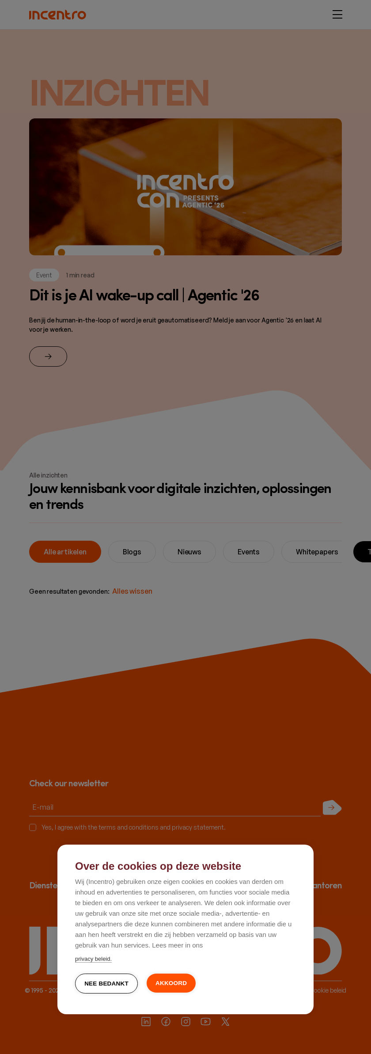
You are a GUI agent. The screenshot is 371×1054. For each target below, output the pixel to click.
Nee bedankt (106, 984)
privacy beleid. (93, 959)
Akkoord (171, 983)
